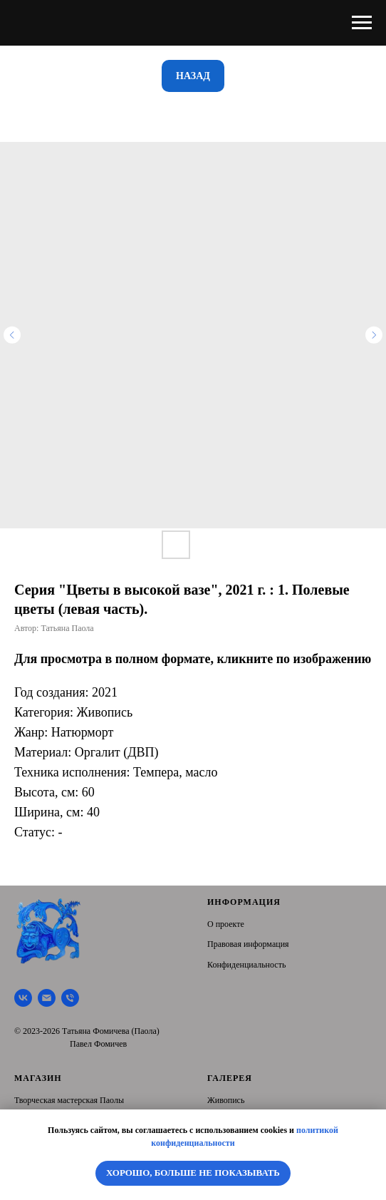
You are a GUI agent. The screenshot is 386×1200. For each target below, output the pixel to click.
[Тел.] (70, 998)
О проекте (225, 924)
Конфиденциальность (246, 965)
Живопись (225, 1100)
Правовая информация (248, 944)
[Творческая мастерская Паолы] (23, 998)
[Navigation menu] (362, 23)
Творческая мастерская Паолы (69, 1100)
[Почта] (47, 998)
